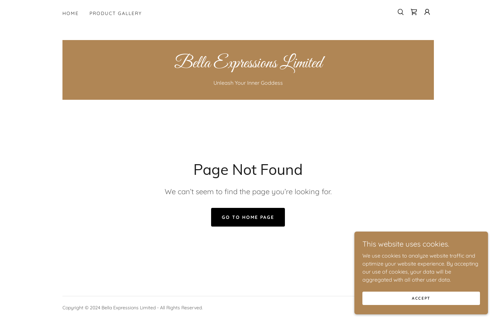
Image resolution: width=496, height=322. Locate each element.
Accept (421, 307)
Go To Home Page (248, 217)
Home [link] (70, 13)
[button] (427, 12)
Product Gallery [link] (116, 13)
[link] (414, 12)
